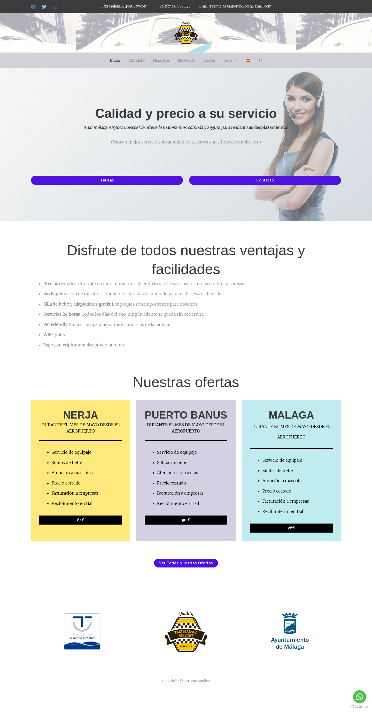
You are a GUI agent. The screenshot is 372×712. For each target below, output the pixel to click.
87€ (80, 520)
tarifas (107, 180)
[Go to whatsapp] (359, 696)
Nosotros (162, 60)
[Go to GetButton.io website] (359, 706)
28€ (291, 528)
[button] (233, 60)
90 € (186, 520)
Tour (229, 60)
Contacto (139, 60)
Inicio (118, 60)
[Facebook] (33, 6)
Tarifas (208, 60)
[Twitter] (44, 6)
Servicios (187, 60)
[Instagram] (55, 6)
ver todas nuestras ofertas (186, 563)
